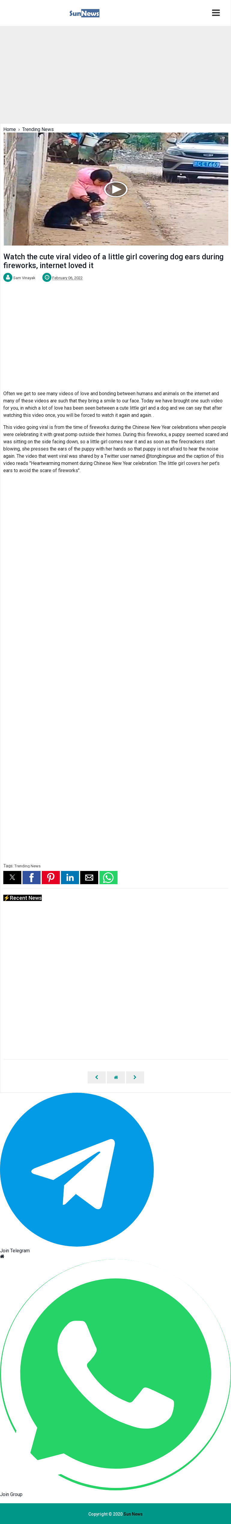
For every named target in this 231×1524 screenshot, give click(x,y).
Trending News (27, 866)
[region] (115, 74)
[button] (12, 877)
